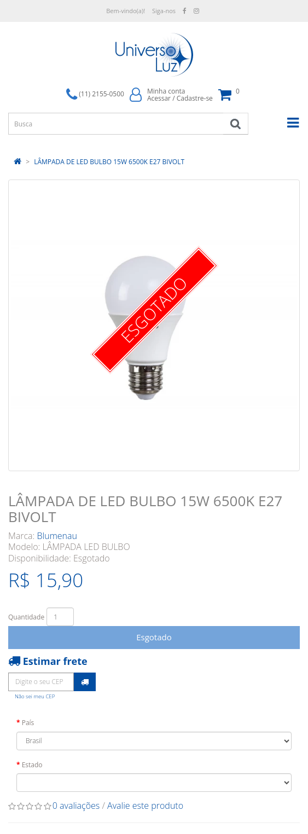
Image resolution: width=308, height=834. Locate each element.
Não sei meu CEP (35, 696)
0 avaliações (76, 806)
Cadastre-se (195, 98)
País (28, 722)
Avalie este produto (145, 806)
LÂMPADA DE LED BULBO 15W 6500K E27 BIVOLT (109, 161)
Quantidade (26, 617)
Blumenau (57, 536)
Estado (32, 764)
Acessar (159, 98)
